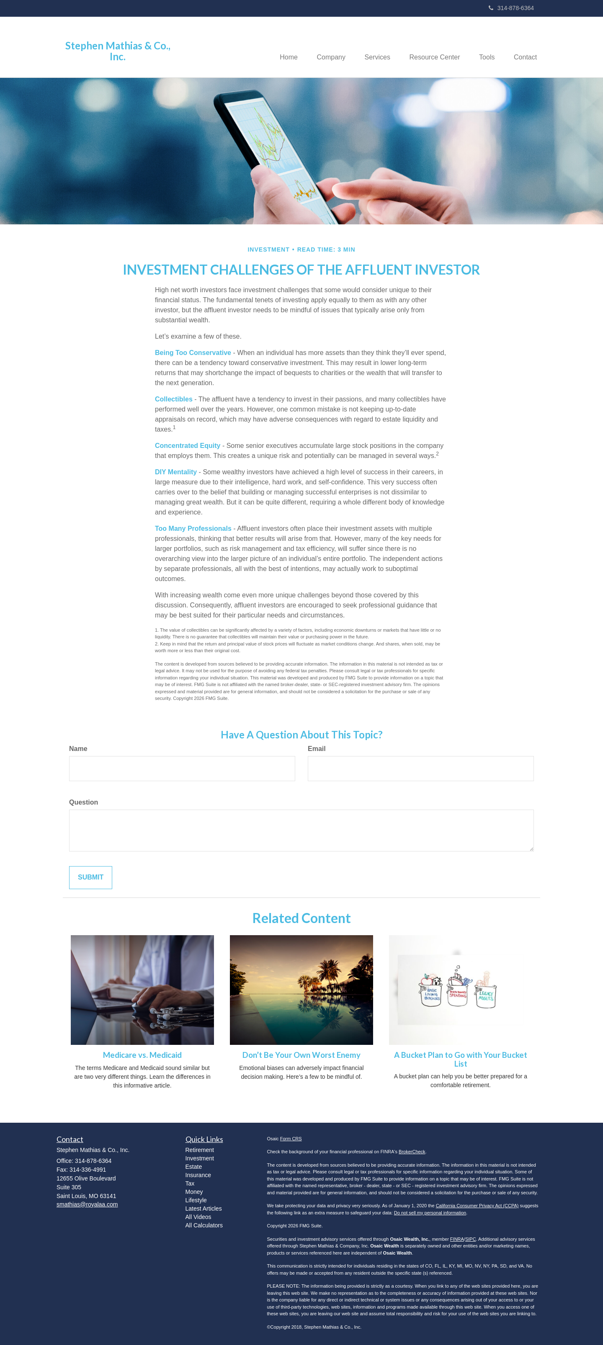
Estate (194, 1166)
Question (83, 802)
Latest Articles (204, 1208)
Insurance (198, 1175)
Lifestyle (196, 1200)
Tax (190, 1183)
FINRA (457, 1239)
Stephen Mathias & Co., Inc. (117, 51)
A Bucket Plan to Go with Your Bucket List (460, 1059)
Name (78, 748)
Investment (200, 1158)
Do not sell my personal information (430, 1212)
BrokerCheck (412, 1151)
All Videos (198, 1217)
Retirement (200, 1150)
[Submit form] (90, 877)
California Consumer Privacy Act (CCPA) (477, 1205)
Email (317, 748)
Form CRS (291, 1138)
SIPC (470, 1239)
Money (194, 1191)
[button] (323, 46)
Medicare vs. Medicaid (142, 1055)
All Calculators (204, 1225)
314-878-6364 (511, 8)
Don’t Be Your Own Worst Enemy (301, 1055)
